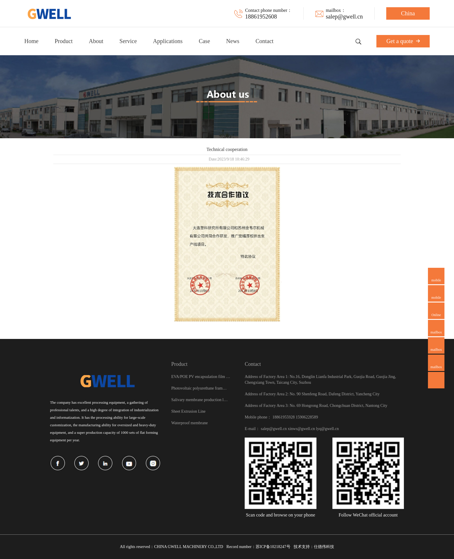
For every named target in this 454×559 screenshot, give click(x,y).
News (232, 41)
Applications (167, 41)
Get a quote (403, 41)
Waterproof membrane (189, 423)
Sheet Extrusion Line (188, 411)
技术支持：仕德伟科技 (314, 547)
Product (64, 41)
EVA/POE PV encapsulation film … (200, 376)
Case (204, 41)
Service (128, 41)
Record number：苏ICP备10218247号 (258, 547)
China (408, 13)
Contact (264, 41)
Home (31, 41)
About (96, 41)
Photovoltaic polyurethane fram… (198, 388)
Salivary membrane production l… (199, 400)
